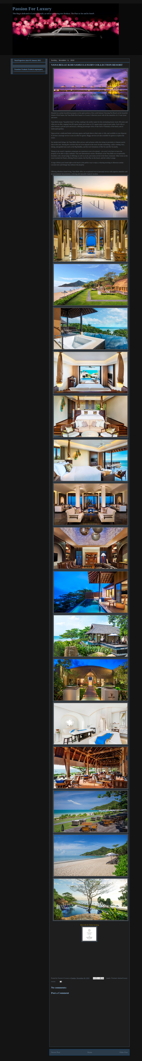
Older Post (123, 1052)
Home (89, 1052)
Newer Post (55, 1052)
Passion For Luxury (32, 8)
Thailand (114, 978)
